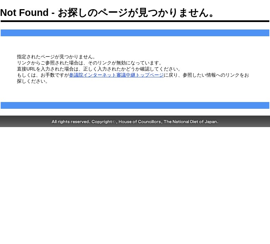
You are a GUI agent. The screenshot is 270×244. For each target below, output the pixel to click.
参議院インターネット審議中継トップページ (116, 75)
